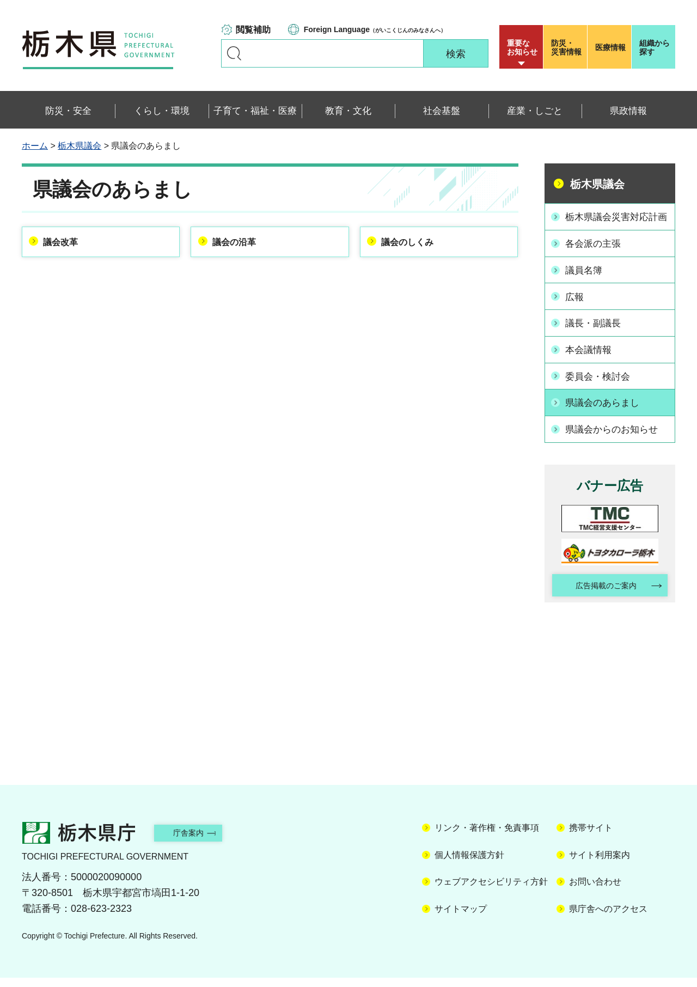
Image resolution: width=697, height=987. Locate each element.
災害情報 (567, 47)
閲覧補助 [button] (253, 29)
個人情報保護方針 (469, 863)
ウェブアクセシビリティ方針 (491, 890)
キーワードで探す (234, 53)
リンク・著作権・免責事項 (487, 837)
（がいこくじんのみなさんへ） (375, 29)
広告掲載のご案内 (600, 593)
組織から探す (654, 47)
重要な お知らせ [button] (522, 47)
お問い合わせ (595, 890)
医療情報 (610, 47)
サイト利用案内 (599, 863)
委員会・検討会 (601, 384)
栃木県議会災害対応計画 (616, 223)
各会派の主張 (596, 256)
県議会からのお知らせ (616, 435)
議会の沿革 (240, 244)
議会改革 (66, 244)
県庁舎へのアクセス (608, 917)
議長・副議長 (596, 332)
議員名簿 (586, 281)
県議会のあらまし (606, 410)
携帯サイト (591, 837)
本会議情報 (591, 358)
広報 (576, 307)
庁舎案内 (198, 841)
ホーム (35, 145)
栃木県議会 (79, 145)
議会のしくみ (414, 244)
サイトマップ (461, 917)
